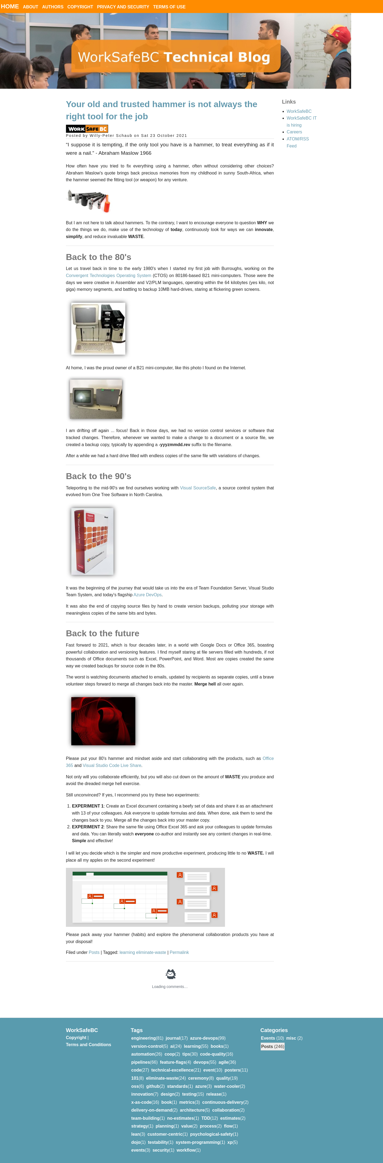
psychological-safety (211, 1134)
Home (10, 6)
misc (291, 1038)
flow (228, 1126)
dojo (135, 1142)
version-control (147, 1046)
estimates (230, 1118)
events (138, 1150)
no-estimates (180, 1118)
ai (172, 1046)
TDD (205, 1118)
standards (177, 1086)
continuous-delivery (222, 1102)
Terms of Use (169, 7)
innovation (142, 1094)
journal (173, 1038)
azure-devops (204, 1038)
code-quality (213, 1054)
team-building (145, 1118)
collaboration (225, 1110)
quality (223, 1078)
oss (135, 1086)
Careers (294, 132)
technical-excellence (172, 1070)
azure (201, 1086)
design (168, 1094)
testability (158, 1142)
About (30, 7)
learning (128, 952)
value (186, 1126)
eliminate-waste (151, 952)
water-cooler (227, 1086)
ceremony (198, 1078)
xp (230, 1142)
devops (201, 1062)
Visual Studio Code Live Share (112, 765)
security (161, 1150)
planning (165, 1126)
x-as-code (141, 1102)
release (213, 1094)
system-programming (198, 1142)
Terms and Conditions (88, 1044)
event (209, 1070)
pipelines (140, 1062)
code (136, 1070)
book (167, 1102)
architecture (192, 1110)
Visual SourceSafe (198, 488)
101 (135, 1078)
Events (268, 1038)
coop (169, 1054)
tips (186, 1054)
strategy (139, 1126)
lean (135, 1134)
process (208, 1126)
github (153, 1086)
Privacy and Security (123, 7)
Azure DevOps (147, 594)
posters (232, 1070)
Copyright (80, 7)
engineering (143, 1038)
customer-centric (165, 1134)
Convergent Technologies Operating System (108, 275)
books (217, 1046)
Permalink (179, 952)
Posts (94, 952)
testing (189, 1094)
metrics (187, 1102)
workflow (186, 1150)
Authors (52, 7)
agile (223, 1062)
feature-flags (173, 1062)
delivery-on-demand (151, 1110)
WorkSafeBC (299, 111)
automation (142, 1054)
